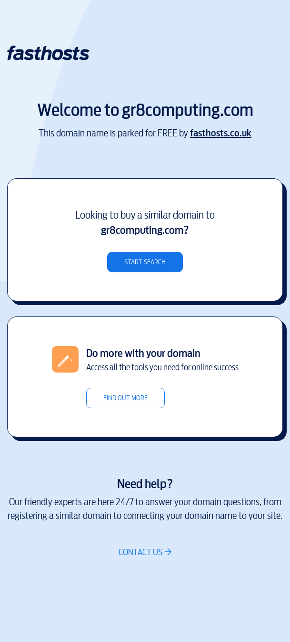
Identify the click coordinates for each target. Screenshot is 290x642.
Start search (145, 262)
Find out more (125, 398)
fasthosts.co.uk (220, 133)
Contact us (140, 552)
